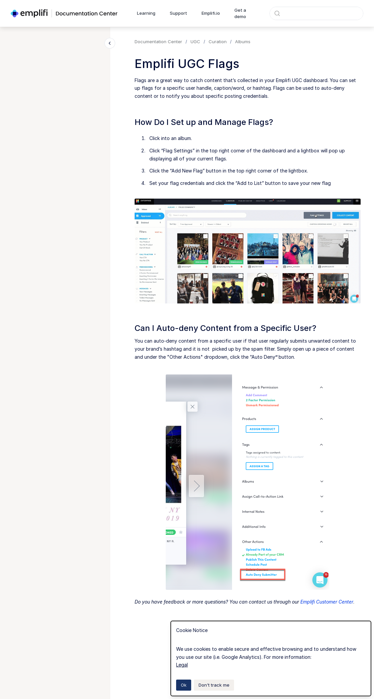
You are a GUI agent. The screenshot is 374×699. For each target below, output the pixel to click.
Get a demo (240, 13)
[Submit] (277, 13)
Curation (218, 41)
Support (178, 13)
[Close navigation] (109, 43)
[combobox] (316, 13)
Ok (183, 685)
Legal (182, 665)
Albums (242, 41)
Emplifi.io (211, 13)
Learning (146, 13)
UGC (195, 41)
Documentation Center (158, 41)
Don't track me (214, 685)
